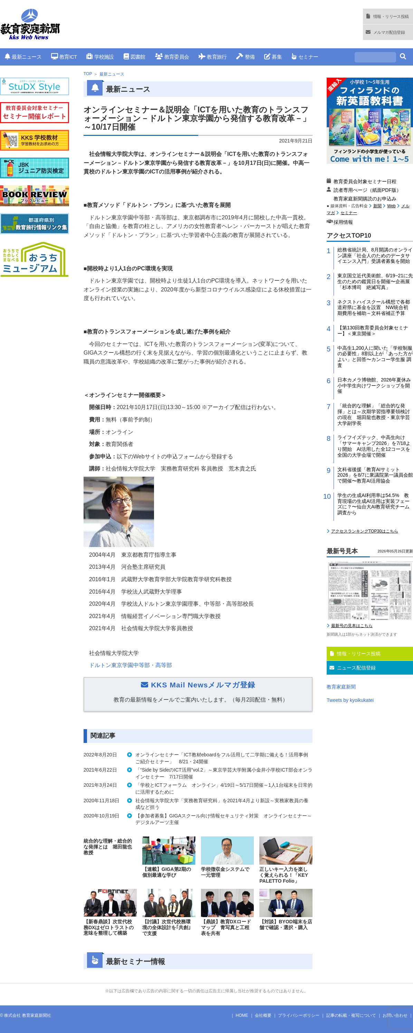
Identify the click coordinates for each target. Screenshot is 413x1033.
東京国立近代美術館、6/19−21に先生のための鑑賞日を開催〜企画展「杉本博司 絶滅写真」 (375, 281)
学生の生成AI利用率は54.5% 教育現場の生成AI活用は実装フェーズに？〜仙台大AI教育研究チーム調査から (373, 504)
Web (391, 205)
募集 (273, 57)
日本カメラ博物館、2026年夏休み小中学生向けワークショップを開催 (374, 385)
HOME (242, 1015)
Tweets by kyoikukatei (350, 700)
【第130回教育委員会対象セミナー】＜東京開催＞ (372, 330)
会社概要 (263, 1015)
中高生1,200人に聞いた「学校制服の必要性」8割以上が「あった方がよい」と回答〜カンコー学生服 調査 (375, 356)
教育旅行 (213, 57)
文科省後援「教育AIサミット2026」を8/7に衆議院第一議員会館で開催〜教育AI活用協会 (375, 475)
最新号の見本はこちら (352, 625)
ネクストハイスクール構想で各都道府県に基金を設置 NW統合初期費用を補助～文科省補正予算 (373, 307)
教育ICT (64, 57)
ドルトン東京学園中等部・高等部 (130, 665)
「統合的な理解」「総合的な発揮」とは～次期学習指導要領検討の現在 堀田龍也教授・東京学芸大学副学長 (373, 414)
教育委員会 (172, 57)
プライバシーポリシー (298, 1015)
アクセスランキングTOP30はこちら (364, 531)
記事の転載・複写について (351, 1015)
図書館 (134, 57)
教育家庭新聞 (341, 686)
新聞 (377, 205)
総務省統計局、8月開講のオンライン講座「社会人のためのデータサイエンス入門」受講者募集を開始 (375, 255)
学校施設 (100, 57)
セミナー (304, 57)
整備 (245, 57)
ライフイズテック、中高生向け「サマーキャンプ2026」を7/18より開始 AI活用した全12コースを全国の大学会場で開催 (374, 446)
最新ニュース (23, 57)
